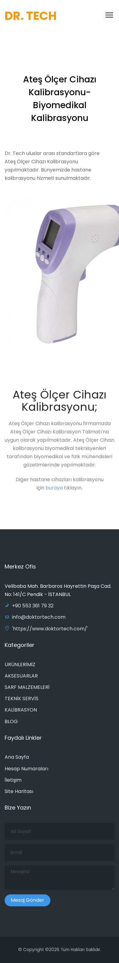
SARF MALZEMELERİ (27, 687)
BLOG (11, 721)
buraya (55, 489)
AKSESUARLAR (21, 675)
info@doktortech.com (35, 617)
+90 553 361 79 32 (29, 605)
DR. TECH (31, 16)
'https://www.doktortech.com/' (46, 628)
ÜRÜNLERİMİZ (20, 664)
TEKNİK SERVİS (21, 698)
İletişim (13, 780)
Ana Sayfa (17, 757)
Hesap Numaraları (26, 768)
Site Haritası (19, 791)
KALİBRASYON (21, 709)
